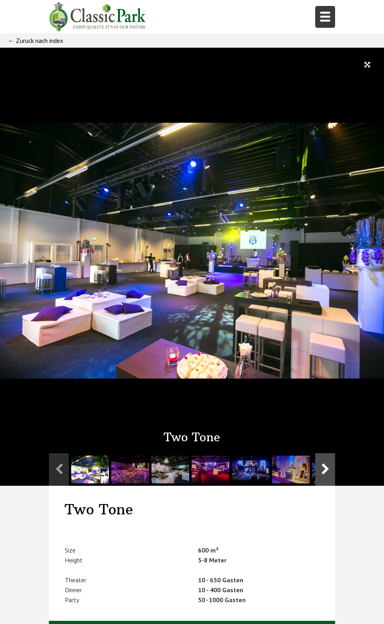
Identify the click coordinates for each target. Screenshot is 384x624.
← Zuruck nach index (35, 40)
